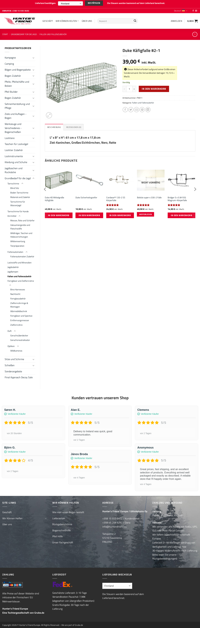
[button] (176, 19)
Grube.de (39, 611)
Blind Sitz (14, 187)
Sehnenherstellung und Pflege (17, 105)
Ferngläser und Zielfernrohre (21, 279)
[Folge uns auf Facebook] (193, 9)
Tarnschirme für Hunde (18, 210)
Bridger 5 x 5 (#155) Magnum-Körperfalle (177, 198)
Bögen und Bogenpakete (18, 68)
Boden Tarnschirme (19, 191)
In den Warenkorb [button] (58, 214)
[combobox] (70, 3)
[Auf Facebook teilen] (125, 108)
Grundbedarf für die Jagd (24, 32)
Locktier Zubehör (14, 149)
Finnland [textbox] (65, 3)
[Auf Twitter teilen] (130, 108)
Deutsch (180, 9)
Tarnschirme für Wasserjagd (17, 202)
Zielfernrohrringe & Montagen (19, 303)
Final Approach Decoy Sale (19, 376)
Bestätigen (94, 3)
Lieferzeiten (58, 517)
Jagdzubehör (13, 266)
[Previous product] (194, 33)
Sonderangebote (13, 370)
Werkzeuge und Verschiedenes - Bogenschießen (13, 127)
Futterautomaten (15, 250)
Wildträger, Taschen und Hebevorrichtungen (21, 233)
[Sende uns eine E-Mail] (196, 9)
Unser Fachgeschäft (62, 541)
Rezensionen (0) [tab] (75, 126)
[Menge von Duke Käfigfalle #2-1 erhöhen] (134, 88)
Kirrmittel (12, 214)
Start (5, 32)
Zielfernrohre (16, 323)
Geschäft (47, 19)
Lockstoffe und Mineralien (20, 261)
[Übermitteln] (135, 19)
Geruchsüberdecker (19, 334)
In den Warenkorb (154, 87)
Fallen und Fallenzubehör (53, 32)
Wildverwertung (17, 240)
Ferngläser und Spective (21, 314)
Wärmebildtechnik (18, 310)
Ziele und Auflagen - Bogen (15, 115)
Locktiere (10, 137)
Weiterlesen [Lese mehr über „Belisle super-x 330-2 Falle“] (145, 213)
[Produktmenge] (129, 88)
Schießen (10, 364)
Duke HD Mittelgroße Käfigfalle (54, 198)
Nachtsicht (15, 293)
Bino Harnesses (17, 288)
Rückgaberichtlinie (62, 523)
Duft (10, 329)
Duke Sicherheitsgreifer (86, 196)
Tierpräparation (17, 244)
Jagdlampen (13, 270)
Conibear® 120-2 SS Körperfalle (115, 198)
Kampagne (10, 56)
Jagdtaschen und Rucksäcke (13, 169)
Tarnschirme (13, 182)
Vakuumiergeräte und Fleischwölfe (20, 225)
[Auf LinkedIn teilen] (147, 108)
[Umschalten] (33, 56)
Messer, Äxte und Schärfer (22, 219)
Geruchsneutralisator (20, 339)
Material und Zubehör (20, 196)
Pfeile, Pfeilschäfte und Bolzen (17, 82)
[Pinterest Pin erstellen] (142, 108)
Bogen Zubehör (13, 74)
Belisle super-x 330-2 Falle (149, 196)
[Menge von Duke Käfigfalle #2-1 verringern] (124, 88)
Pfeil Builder (11, 90)
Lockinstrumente (14, 155)
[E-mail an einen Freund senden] (136, 108)
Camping (9, 62)
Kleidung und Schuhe (16, 161)
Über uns (87, 19)
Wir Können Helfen (67, 19)
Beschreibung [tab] (54, 126)
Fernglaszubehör (18, 297)
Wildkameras (16, 349)
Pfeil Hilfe (57, 535)
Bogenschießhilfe (61, 529)
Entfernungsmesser (19, 319)
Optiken (11, 345)
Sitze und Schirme (14, 358)
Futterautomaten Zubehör (22, 255)
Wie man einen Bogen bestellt (68, 511)
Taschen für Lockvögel (16, 143)
